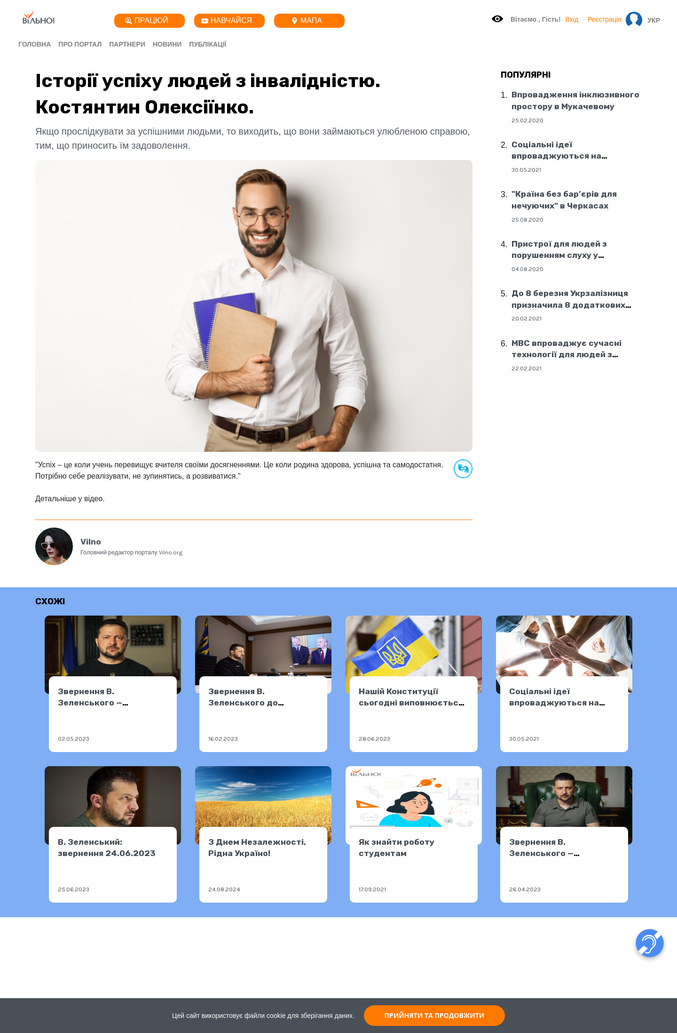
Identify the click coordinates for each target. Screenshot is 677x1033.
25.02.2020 (527, 120)
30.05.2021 (526, 169)
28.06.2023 (374, 738)
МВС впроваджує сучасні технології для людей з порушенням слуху (567, 354)
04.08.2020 (527, 268)
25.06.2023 (73, 889)
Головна (34, 44)
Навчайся (226, 20)
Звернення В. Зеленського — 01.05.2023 (90, 703)
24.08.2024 (224, 889)
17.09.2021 (372, 889)
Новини (167, 44)
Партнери (127, 44)
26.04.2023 (525, 889)
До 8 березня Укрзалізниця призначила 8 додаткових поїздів (570, 304)
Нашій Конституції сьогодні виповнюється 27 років (411, 703)
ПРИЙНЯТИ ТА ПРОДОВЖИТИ (434, 1015)
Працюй (146, 20)
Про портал (80, 44)
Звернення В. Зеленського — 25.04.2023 (541, 853)
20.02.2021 (527, 318)
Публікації (207, 44)
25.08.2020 (527, 219)
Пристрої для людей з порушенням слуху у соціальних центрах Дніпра (571, 255)
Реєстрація (604, 19)
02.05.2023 (73, 738)
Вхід (572, 19)
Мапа (306, 20)
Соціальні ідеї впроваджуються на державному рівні (556, 156)
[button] (651, 20)
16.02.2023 (223, 738)
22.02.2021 (527, 368)
